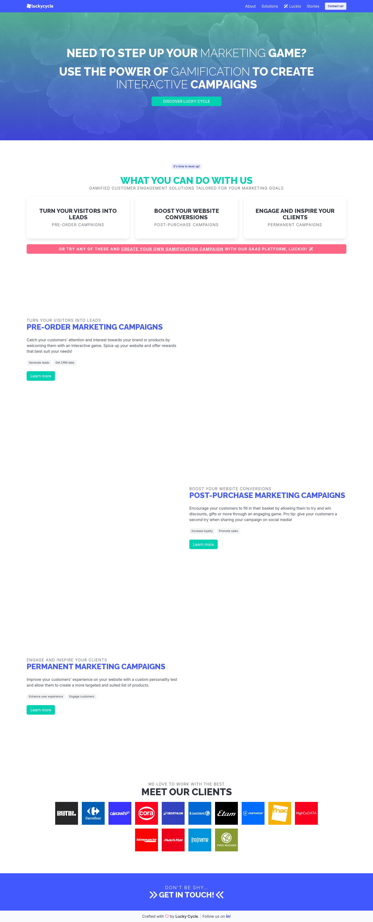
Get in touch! (186, 895)
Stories (313, 6)
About (250, 6)
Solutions (269, 6)
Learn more (40, 376)
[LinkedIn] (228, 916)
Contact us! (336, 6)
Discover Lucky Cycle (186, 101)
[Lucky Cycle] (40, 6)
